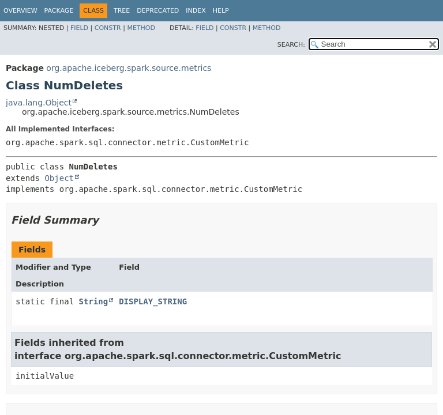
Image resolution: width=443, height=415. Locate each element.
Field (79, 28)
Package (59, 10)
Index (195, 10)
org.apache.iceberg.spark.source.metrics (128, 68)
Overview (20, 10)
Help (221, 10)
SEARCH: (291, 44)
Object (59, 178)
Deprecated (158, 10)
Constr (108, 28)
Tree (122, 10)
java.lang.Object (39, 102)
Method (141, 28)
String (93, 301)
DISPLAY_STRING (153, 301)
